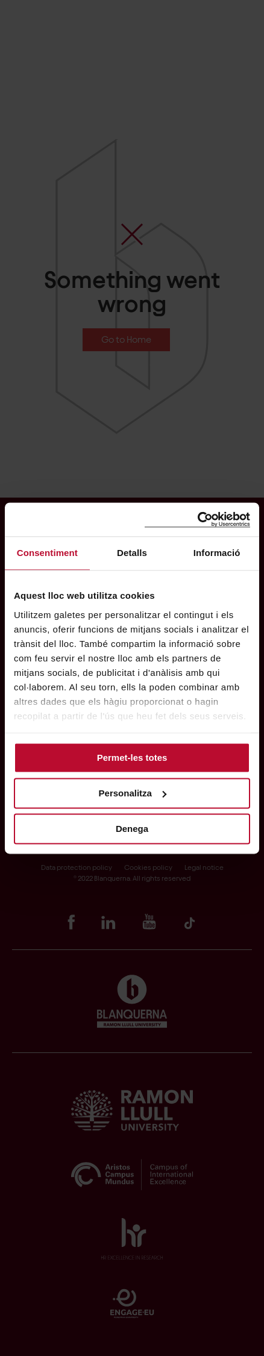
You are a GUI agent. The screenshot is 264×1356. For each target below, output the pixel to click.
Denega (132, 828)
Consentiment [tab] (47, 553)
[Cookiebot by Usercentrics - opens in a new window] (197, 519)
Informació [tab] (216, 553)
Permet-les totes (132, 757)
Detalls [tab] (132, 553)
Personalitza (132, 793)
